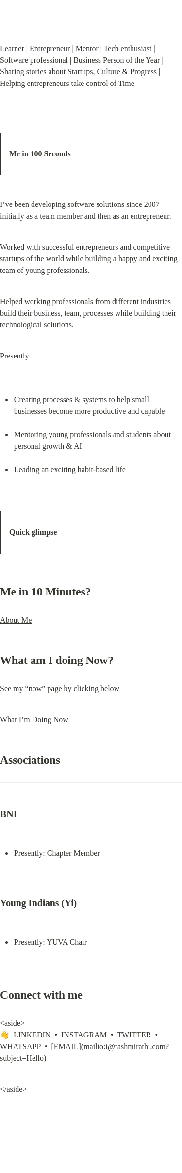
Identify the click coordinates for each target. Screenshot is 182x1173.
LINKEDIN (32, 1035)
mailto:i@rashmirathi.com (124, 1046)
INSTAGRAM (84, 1035)
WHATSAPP (20, 1046)
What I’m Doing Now (34, 719)
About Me (16, 620)
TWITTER (134, 1035)
